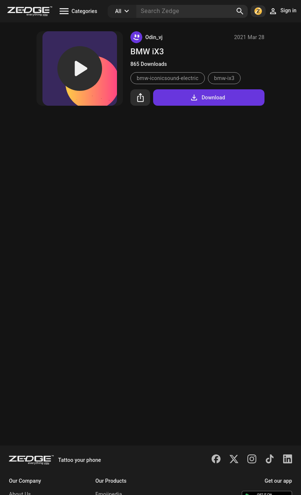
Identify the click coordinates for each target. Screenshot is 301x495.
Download (207, 97)
